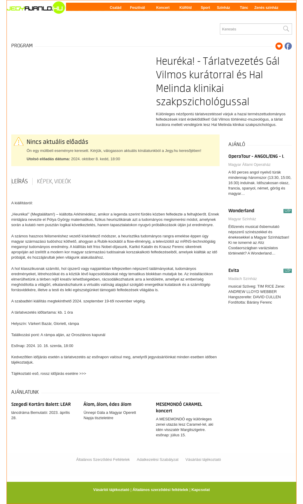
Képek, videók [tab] (54, 181)
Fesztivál (137, 8)
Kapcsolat (200, 489)
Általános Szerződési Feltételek (103, 459)
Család (115, 8)
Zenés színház (266, 8)
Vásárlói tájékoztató (111, 489)
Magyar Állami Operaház (249, 164)
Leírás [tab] (20, 181)
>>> (82, 373)
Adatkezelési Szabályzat (157, 459)
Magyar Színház (242, 219)
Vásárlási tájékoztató (203, 459)
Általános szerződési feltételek (160, 489)
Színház (223, 8)
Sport (205, 8)
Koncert (163, 8)
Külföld (186, 8)
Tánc (244, 8)
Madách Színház (242, 278)
